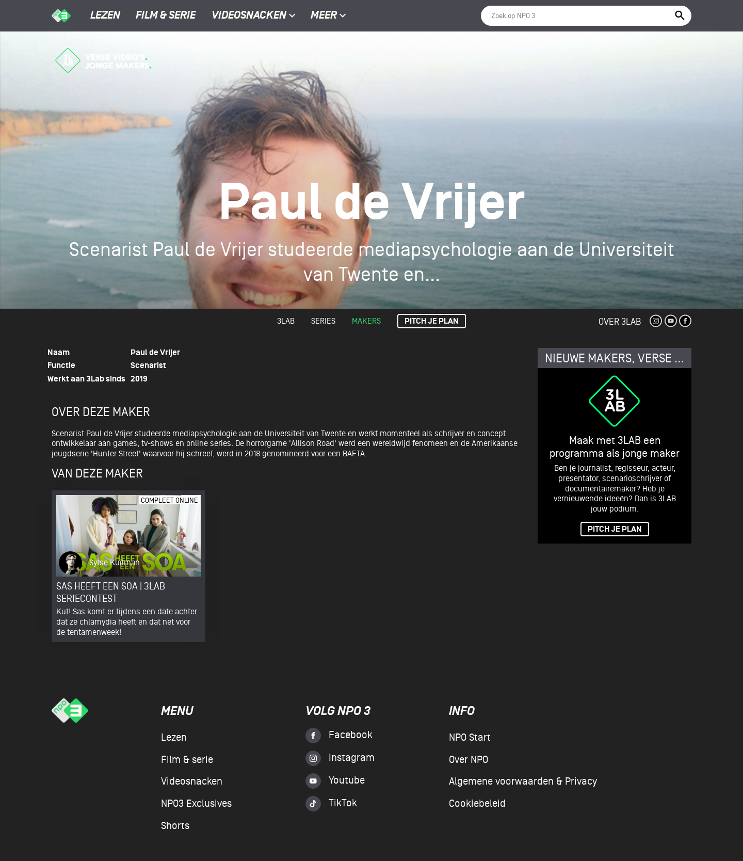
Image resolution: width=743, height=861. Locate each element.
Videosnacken (249, 16)
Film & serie (166, 16)
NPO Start (470, 737)
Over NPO (468, 760)
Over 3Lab (620, 322)
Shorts (175, 826)
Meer (328, 16)
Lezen (105, 16)
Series (323, 321)
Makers (366, 321)
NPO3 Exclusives (196, 803)
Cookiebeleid (477, 803)
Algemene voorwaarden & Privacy (523, 781)
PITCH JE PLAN (615, 529)
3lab (286, 321)
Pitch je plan (432, 321)
